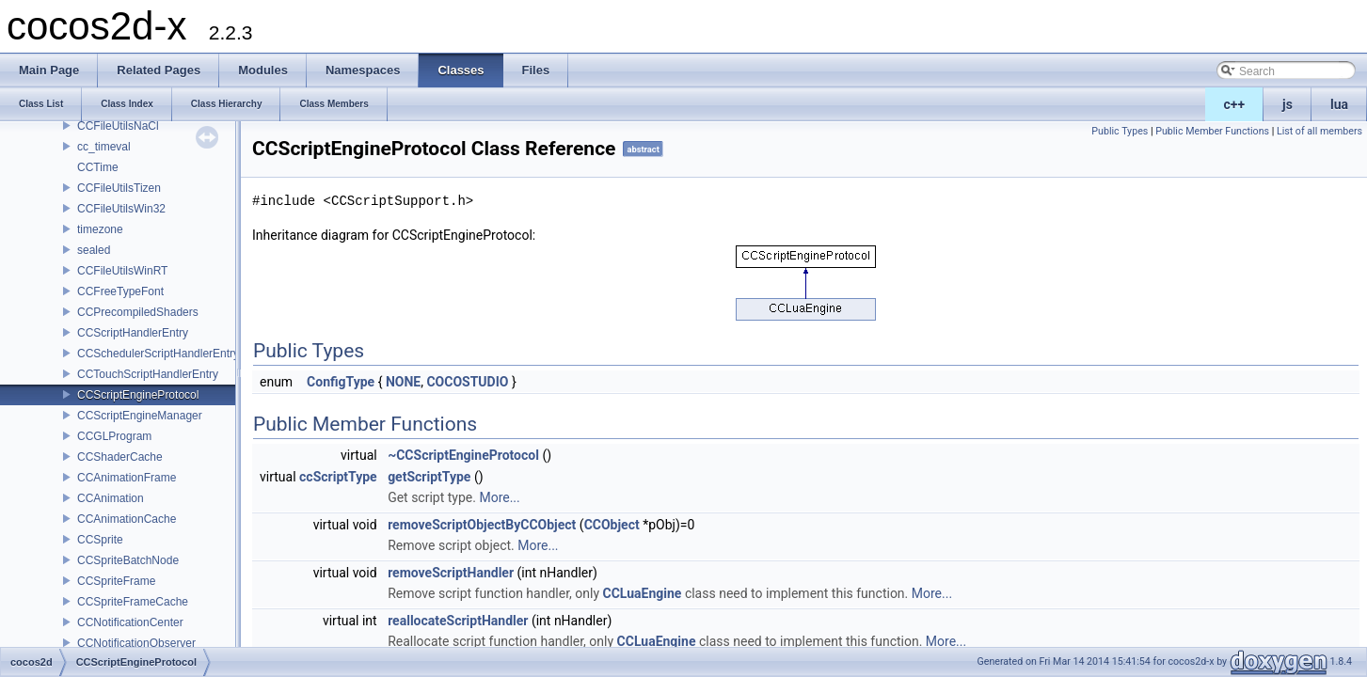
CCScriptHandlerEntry (132, 332)
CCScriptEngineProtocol (138, 394)
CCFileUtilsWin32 (121, 208)
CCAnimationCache (126, 519)
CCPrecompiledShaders (138, 312)
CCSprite (100, 539)
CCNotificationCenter (130, 622)
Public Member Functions (1212, 131)
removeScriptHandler (451, 572)
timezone (100, 229)
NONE (403, 381)
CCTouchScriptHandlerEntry (147, 374)
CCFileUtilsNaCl (118, 126)
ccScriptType (338, 476)
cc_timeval (104, 146)
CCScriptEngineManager (139, 415)
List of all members (1319, 131)
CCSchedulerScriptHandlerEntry (158, 353)
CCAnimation (110, 498)
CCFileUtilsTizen (119, 188)
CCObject (612, 524)
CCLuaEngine (642, 593)
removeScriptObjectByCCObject (482, 524)
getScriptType (429, 476)
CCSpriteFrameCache (132, 601)
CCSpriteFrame (116, 581)
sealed (93, 250)
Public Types (1119, 131)
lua (1339, 104)
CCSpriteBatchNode (128, 560)
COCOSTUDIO (467, 381)
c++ (1235, 104)
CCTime (98, 167)
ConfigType (340, 381)
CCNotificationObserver (136, 643)
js (1287, 104)
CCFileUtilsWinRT (122, 270)
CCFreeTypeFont (120, 291)
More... (499, 497)
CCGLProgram (114, 436)
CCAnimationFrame (126, 477)
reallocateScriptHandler (458, 620)
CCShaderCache (120, 457)
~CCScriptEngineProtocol (463, 455)
